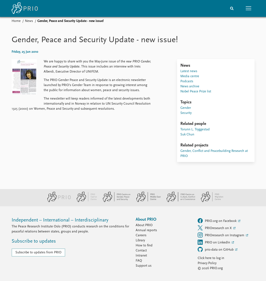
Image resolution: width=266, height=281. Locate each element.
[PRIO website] (57, 201)
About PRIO (144, 225)
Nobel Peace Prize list (195, 91)
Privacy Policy (207, 263)
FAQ (139, 260)
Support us (143, 265)
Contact (141, 250)
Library (140, 240)
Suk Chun (187, 134)
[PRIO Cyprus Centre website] (85, 201)
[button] (248, 8)
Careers (141, 235)
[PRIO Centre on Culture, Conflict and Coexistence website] (179, 201)
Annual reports (146, 230)
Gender (185, 108)
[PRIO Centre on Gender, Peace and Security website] (115, 201)
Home (16, 21)
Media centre (189, 76)
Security (186, 113)
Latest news (188, 71)
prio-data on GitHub (216, 249)
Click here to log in (211, 258)
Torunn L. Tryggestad (195, 129)
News (29, 21)
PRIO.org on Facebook (217, 220)
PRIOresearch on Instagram (221, 235)
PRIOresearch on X (215, 227)
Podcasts (186, 81)
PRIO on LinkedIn (214, 242)
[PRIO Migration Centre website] (210, 201)
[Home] (25, 8)
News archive (189, 86)
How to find (144, 245)
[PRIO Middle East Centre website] (147, 201)
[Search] (231, 8)
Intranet (141, 255)
